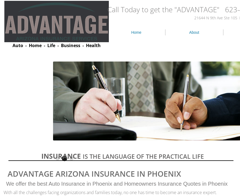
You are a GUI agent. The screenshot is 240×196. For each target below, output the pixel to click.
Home (136, 32)
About (194, 32)
